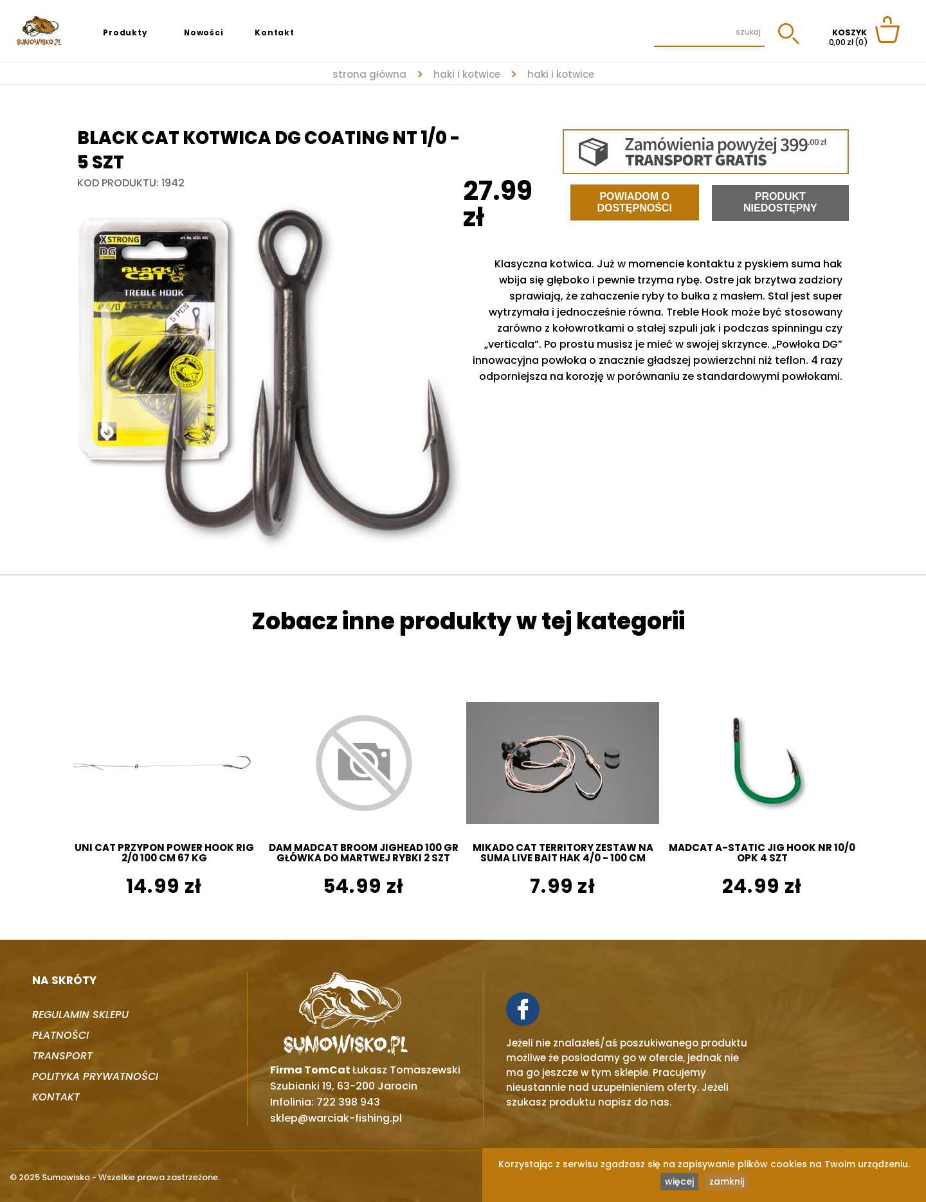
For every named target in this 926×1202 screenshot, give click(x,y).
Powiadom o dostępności (634, 202)
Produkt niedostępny (780, 202)
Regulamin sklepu (80, 1014)
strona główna (369, 74)
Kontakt (275, 32)
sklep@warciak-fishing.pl (336, 1118)
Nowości (204, 32)
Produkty (125, 32)
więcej (679, 1181)
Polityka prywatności (95, 1076)
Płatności (60, 1035)
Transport (62, 1055)
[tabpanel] (270, 370)
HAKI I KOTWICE (466, 74)
